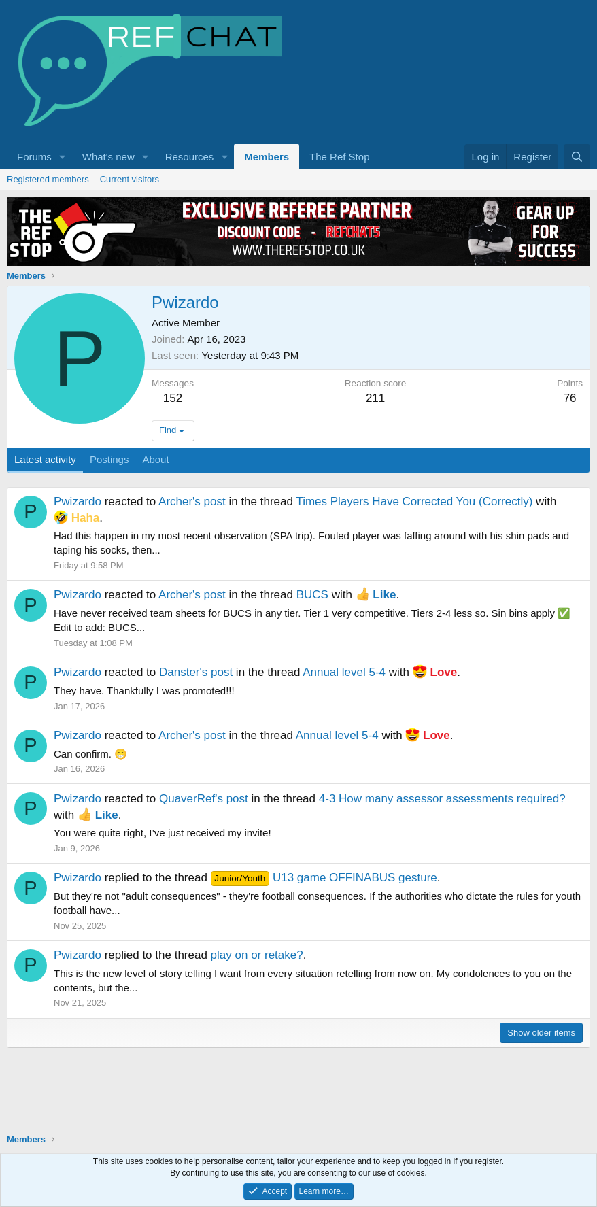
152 (172, 398)
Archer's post (192, 501)
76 (570, 398)
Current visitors (129, 179)
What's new (108, 157)
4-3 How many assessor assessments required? (442, 798)
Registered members (48, 179)
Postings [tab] (109, 459)
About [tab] (155, 459)
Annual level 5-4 (344, 672)
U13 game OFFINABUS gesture (324, 877)
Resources (189, 157)
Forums (34, 157)
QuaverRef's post (203, 798)
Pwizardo (77, 501)
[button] (62, 156)
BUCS (312, 594)
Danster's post (196, 672)
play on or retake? (257, 955)
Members (266, 157)
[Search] (577, 156)
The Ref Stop (339, 157)
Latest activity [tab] (45, 459)
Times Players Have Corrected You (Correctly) (414, 501)
